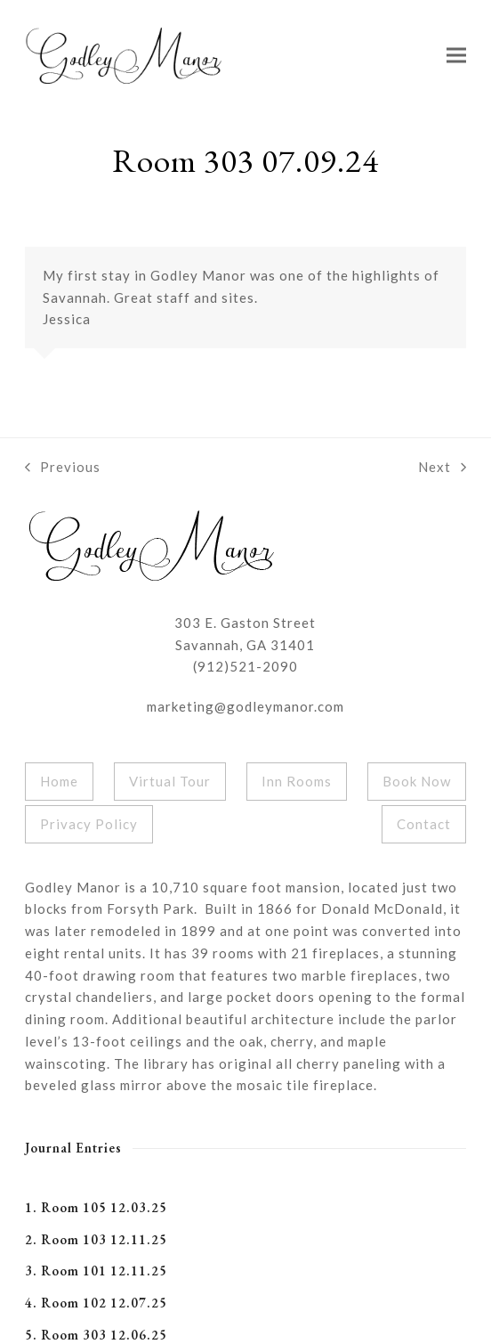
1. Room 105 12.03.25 (96, 1207)
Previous (63, 468)
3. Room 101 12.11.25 (96, 1270)
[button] (456, 54)
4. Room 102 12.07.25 (96, 1302)
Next (442, 468)
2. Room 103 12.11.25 (96, 1239)
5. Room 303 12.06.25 (96, 1334)
